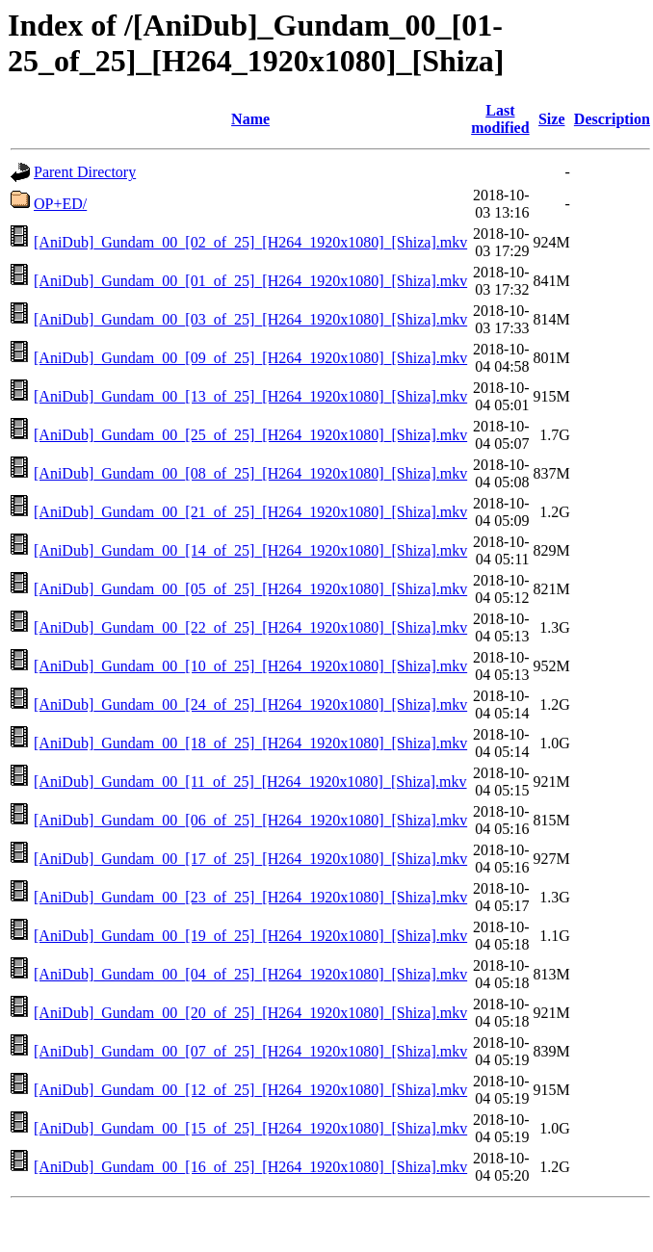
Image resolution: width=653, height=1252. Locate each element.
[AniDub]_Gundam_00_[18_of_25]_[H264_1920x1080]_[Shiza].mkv (250, 743)
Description (612, 119)
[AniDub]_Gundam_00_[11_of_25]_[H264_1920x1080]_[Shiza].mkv (250, 781)
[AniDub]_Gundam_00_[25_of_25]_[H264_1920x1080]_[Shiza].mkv (250, 435)
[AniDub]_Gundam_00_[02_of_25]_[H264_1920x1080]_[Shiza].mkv (250, 242)
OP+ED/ (60, 204)
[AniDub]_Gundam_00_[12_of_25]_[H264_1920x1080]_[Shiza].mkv (250, 1090)
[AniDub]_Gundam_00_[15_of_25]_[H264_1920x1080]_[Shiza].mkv (250, 1128)
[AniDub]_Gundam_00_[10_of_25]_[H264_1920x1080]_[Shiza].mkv (250, 666)
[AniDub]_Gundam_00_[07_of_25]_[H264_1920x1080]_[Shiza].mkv (250, 1051)
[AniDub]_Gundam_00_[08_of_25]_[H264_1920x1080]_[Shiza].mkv (250, 473)
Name (250, 119)
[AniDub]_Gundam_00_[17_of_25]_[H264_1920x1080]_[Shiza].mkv (250, 858)
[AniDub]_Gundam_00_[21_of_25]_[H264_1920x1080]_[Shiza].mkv (250, 512)
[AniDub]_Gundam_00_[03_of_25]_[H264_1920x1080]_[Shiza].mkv (250, 319)
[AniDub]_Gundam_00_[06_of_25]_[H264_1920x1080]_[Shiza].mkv (250, 820)
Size (551, 119)
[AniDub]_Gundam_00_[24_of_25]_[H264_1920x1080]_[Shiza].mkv (250, 704)
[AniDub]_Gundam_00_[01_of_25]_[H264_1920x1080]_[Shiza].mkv (250, 281)
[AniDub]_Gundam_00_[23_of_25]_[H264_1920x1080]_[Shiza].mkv (250, 897)
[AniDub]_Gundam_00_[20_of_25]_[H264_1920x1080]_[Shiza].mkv (250, 1012)
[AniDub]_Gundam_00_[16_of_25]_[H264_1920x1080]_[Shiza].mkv (250, 1167)
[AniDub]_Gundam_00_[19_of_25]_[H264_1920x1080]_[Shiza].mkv (250, 935)
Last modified (500, 119)
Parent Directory (85, 172)
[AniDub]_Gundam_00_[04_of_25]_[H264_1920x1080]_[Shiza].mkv (250, 974)
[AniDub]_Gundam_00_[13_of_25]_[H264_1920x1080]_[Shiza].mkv (250, 396)
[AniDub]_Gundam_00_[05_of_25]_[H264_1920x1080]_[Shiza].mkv (250, 589)
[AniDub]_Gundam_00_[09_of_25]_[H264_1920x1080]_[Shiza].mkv (250, 358)
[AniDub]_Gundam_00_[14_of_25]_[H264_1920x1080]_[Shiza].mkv (250, 550)
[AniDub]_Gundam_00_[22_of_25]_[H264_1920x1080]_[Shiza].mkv (250, 627)
